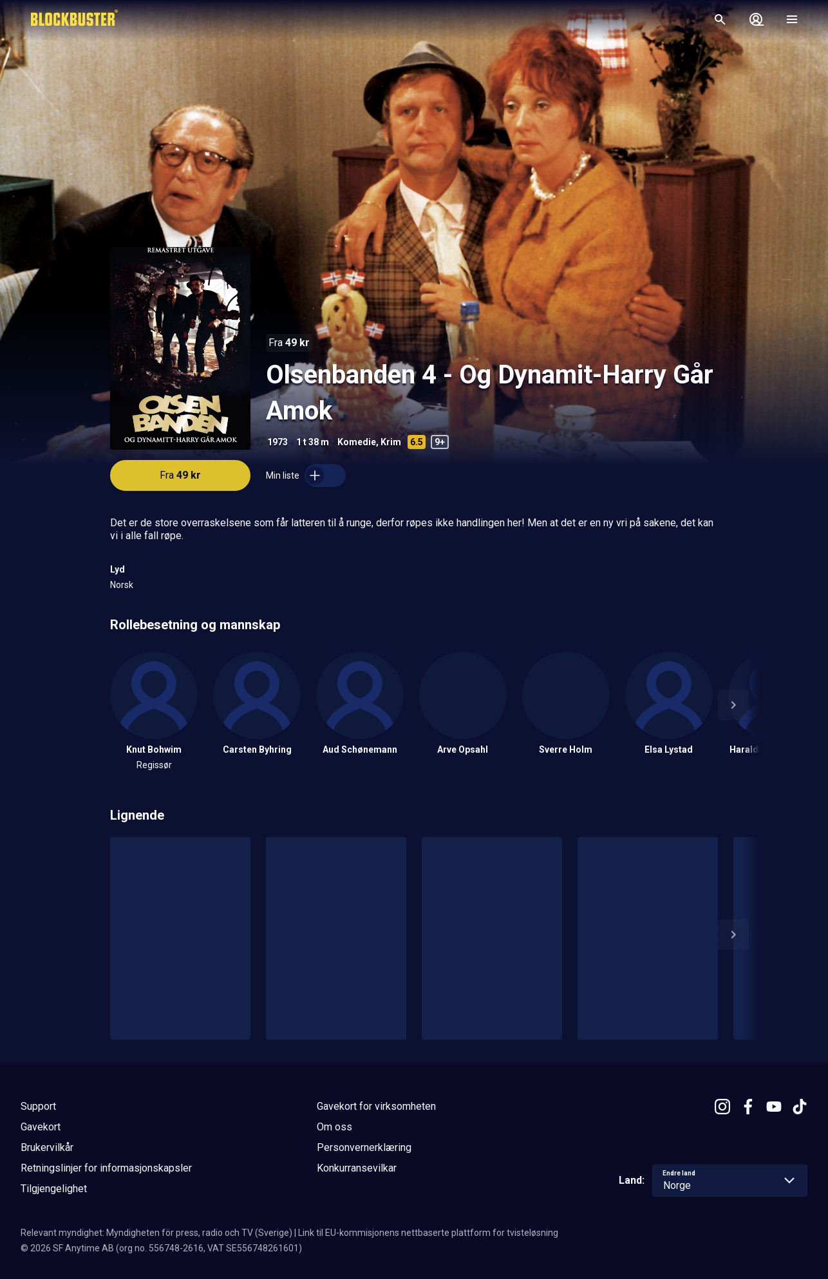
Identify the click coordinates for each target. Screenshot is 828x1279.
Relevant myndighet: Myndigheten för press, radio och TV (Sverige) (156, 1233)
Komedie (356, 442)
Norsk (121, 585)
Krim (391, 442)
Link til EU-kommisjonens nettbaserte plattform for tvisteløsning (428, 1233)
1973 (277, 442)
